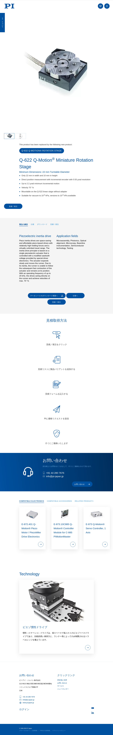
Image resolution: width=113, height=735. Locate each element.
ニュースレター (63, 689)
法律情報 (34, 730)
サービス (60, 686)
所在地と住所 (62, 680)
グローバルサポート (25, 730)
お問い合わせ (62, 683)
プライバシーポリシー (59, 730)
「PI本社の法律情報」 (45, 730)
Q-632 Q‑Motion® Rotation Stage (42, 151)
